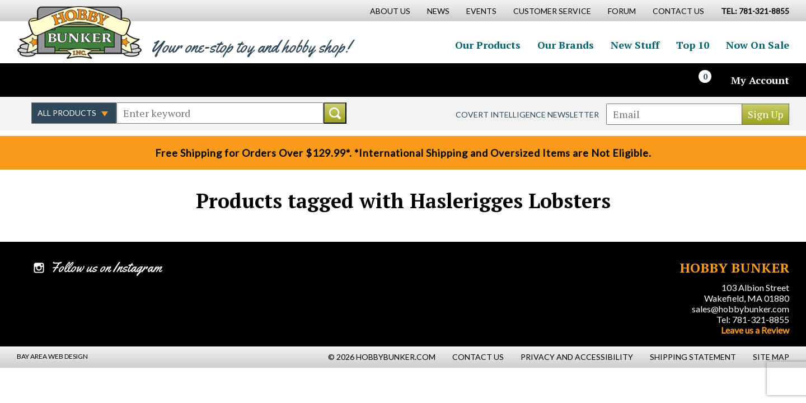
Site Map (771, 357)
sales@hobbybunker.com (740, 308)
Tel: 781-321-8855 (752, 319)
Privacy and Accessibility (577, 357)
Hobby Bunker (79, 32)
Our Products (488, 44)
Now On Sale (757, 44)
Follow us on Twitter (66, 80)
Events (481, 11)
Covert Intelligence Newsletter (527, 114)
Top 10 (692, 44)
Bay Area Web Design (52, 356)
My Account (760, 80)
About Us (390, 11)
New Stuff (635, 44)
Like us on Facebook (42, 80)
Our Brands (565, 44)
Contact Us (678, 11)
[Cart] (711, 80)
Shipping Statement (693, 357)
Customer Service (552, 11)
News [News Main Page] (438, 11)
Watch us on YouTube (114, 80)
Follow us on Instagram (90, 80)
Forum (622, 11)
